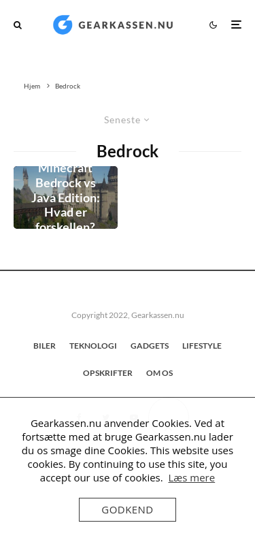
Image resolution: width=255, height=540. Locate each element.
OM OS (159, 373)
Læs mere (191, 477)
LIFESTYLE (202, 345)
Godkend (127, 509)
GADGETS (150, 345)
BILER (44, 345)
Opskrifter (108, 373)
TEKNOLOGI (93, 345)
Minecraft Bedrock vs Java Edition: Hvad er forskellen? (65, 197)
